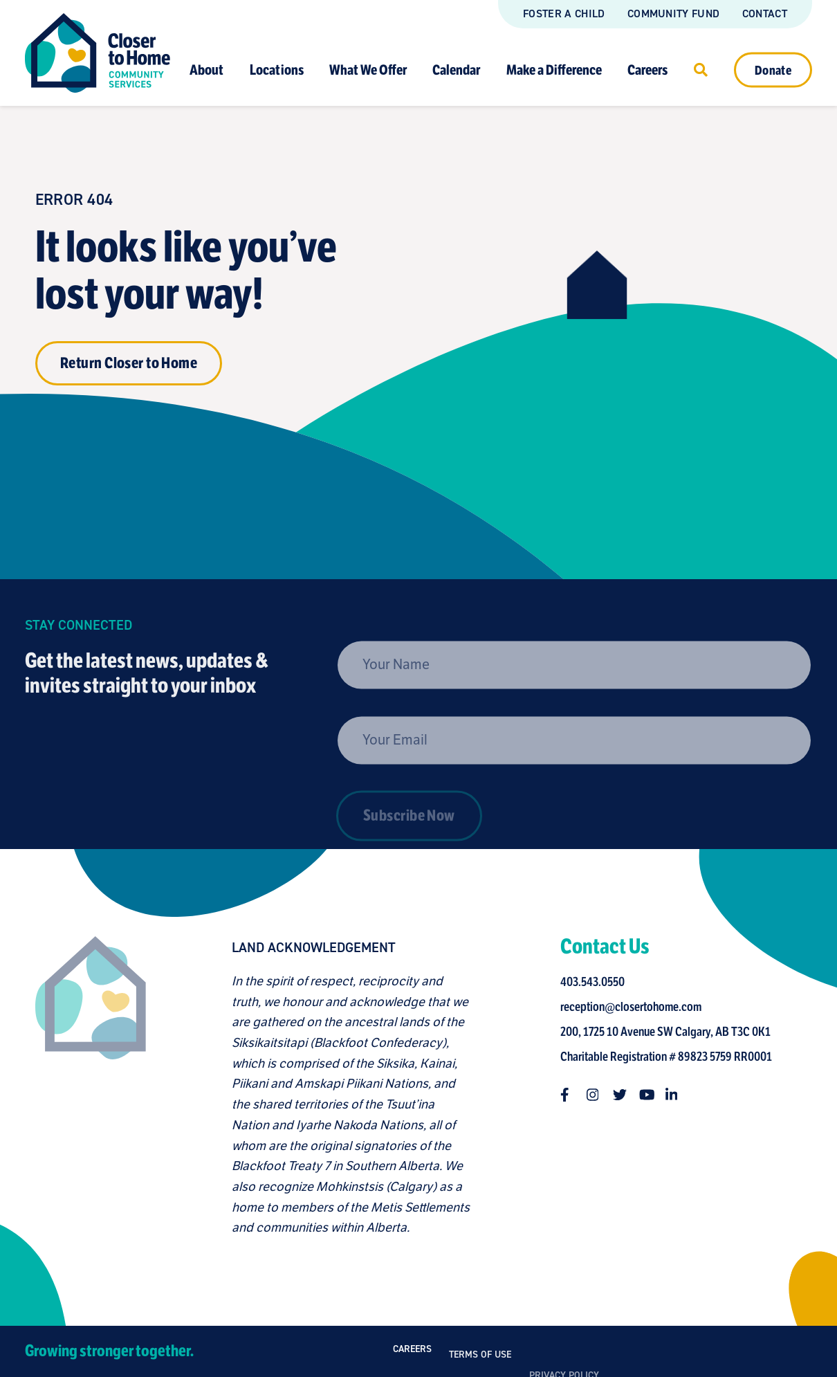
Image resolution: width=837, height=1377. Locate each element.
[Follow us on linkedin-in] (677, 1095)
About (206, 69)
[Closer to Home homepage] (85, 1087)
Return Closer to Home (128, 363)
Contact (764, 13)
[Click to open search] (701, 69)
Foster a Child (564, 13)
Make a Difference (554, 69)
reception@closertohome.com (635, 1006)
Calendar (456, 69)
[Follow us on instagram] (598, 1095)
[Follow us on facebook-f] (572, 1095)
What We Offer (368, 69)
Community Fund (673, 13)
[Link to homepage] (97, 53)
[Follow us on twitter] (625, 1095)
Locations (277, 69)
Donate (773, 69)
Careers (647, 69)
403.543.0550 (597, 982)
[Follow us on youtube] (651, 1095)
